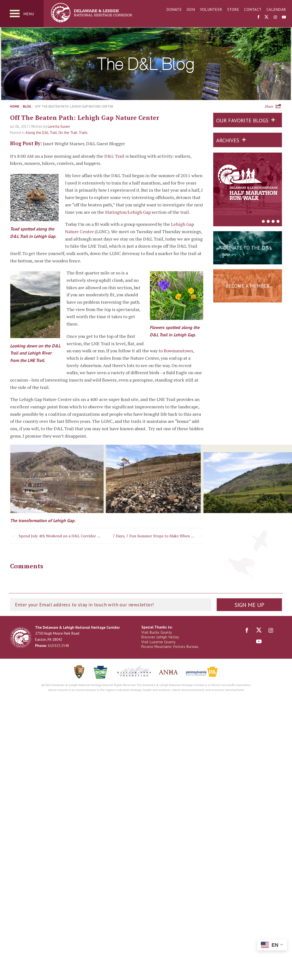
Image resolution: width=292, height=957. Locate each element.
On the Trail (67, 132)
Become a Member (248, 286)
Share (269, 106)
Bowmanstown (178, 351)
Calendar (276, 9)
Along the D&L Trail (41, 132)
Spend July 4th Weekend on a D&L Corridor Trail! (60, 536)
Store (233, 9)
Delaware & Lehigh (20, 637)
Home (14, 106)
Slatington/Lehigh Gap (128, 212)
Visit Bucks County (156, 632)
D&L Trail (114, 156)
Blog (27, 106)
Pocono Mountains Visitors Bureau (169, 646)
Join (191, 9)
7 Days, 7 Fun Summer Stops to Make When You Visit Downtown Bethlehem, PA (158, 536)
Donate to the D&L (247, 247)
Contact (252, 9)
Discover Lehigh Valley (160, 637)
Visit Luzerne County (158, 642)
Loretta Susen (59, 126)
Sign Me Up (249, 605)
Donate (174, 9)
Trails (83, 132)
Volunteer (211, 9)
